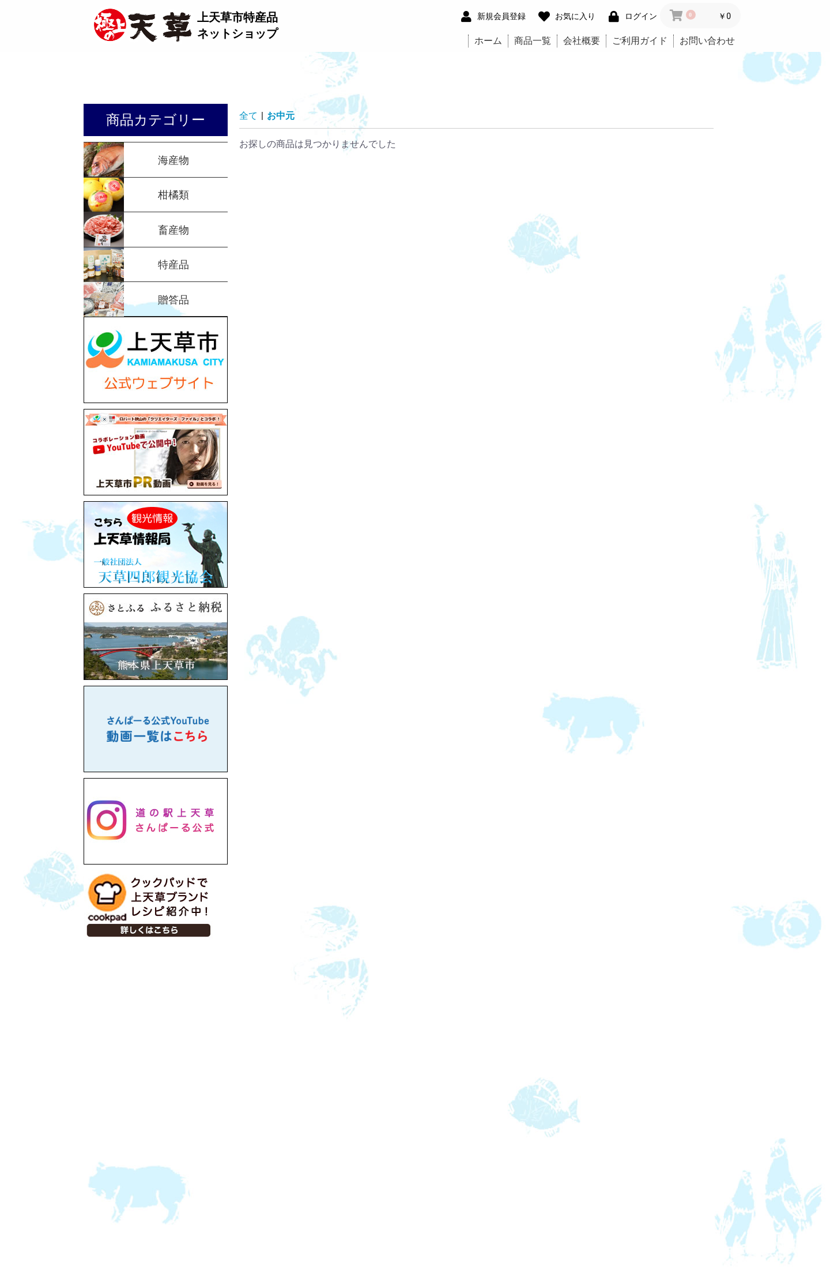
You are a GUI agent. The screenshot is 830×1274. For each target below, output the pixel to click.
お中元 (281, 115)
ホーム (488, 40)
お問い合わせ (707, 40)
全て (248, 115)
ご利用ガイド (639, 40)
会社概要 (581, 40)
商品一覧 (532, 40)
